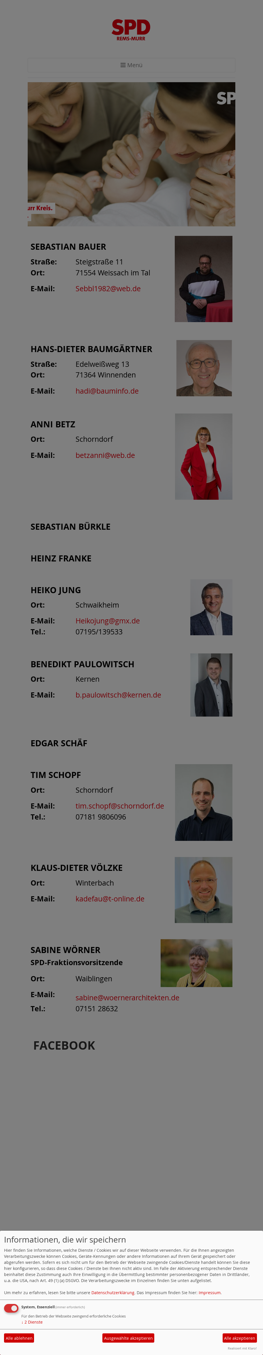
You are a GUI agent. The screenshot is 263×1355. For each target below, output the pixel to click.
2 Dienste (32, 1322)
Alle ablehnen (19, 1338)
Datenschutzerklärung (112, 1292)
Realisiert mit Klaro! (242, 1348)
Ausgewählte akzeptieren (128, 1338)
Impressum (210, 1292)
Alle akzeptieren (239, 1338)
